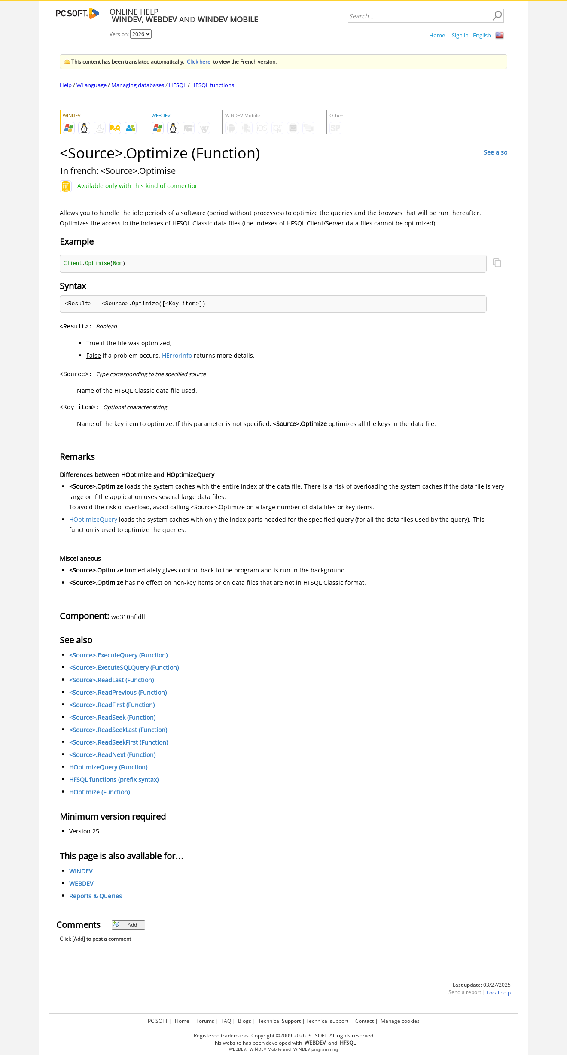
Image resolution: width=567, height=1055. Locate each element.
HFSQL (177, 85)
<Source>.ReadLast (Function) (111, 680)
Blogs (244, 1021)
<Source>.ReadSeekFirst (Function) (118, 743)
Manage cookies (400, 1021)
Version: (120, 34)
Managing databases (137, 85)
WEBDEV (81, 884)
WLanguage (91, 85)
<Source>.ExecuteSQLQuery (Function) (124, 668)
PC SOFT (158, 1021)
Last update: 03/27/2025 (482, 985)
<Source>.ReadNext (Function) (112, 755)
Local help (499, 993)
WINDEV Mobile (266, 1049)
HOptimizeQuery (93, 520)
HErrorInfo (177, 356)
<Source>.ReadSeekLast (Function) (118, 730)
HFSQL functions (212, 85)
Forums (205, 1021)
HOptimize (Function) (99, 792)
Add (125, 925)
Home (437, 35)
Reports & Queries (95, 896)
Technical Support (279, 1021)
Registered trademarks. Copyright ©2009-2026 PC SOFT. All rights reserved (283, 1035)
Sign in (460, 35)
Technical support (327, 1021)
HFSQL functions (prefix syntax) (114, 780)
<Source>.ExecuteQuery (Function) (118, 655)
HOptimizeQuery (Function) (108, 767)
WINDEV (80, 871)
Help (66, 85)
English (482, 35)
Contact (364, 1021)
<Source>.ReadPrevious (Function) (118, 693)
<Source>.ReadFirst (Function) (112, 705)
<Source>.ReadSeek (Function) (112, 718)
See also (495, 152)
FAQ (226, 1021)
